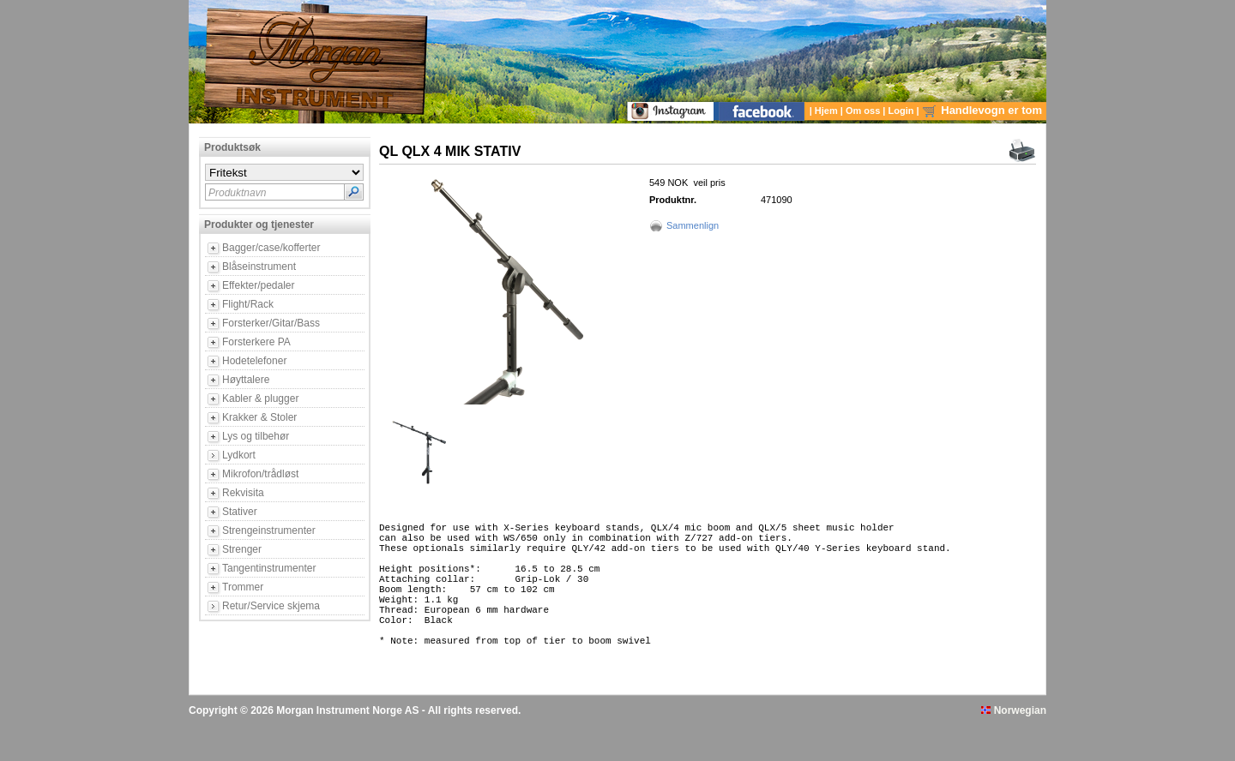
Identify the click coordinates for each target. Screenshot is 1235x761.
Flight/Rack (248, 304)
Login (903, 110)
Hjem (827, 110)
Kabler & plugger (260, 398)
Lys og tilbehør (255, 436)
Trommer (242, 587)
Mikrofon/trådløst (260, 474)
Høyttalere (245, 380)
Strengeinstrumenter (269, 530)
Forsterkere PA (256, 342)
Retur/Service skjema (271, 606)
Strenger (242, 549)
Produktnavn (237, 193)
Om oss (864, 110)
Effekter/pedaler (258, 285)
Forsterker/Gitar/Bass (271, 323)
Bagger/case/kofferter (271, 248)
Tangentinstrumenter (269, 568)
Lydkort (239, 455)
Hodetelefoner (254, 361)
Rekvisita (243, 493)
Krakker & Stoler (259, 417)
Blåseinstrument (259, 267)
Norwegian (1013, 746)
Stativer (239, 512)
